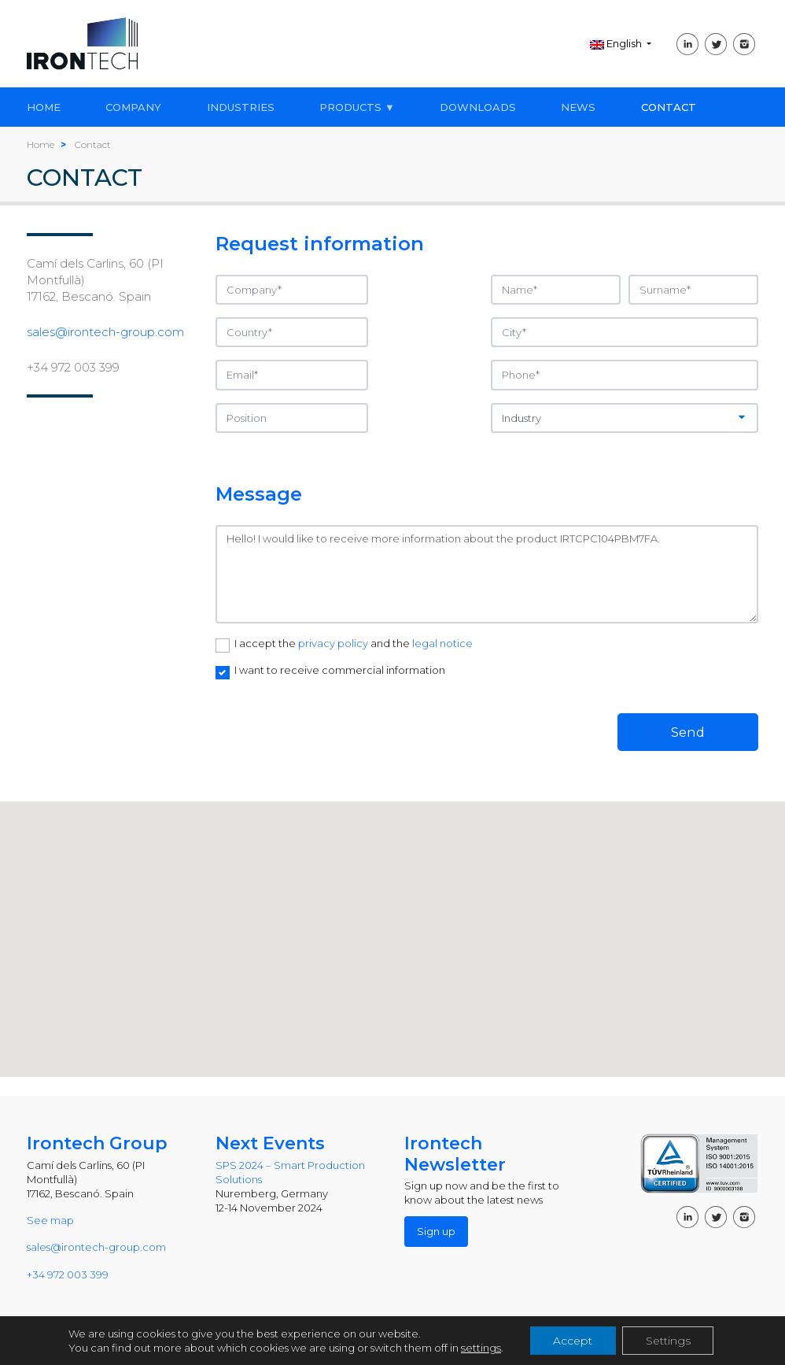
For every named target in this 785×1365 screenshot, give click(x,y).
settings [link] (480, 1347)
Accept (572, 1341)
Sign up (436, 1231)
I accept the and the (353, 643)
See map (50, 1220)
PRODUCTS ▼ (357, 107)
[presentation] (335, 720)
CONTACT (668, 107)
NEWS (578, 107)
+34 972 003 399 (73, 367)
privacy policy (334, 643)
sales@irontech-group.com (105, 331)
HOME (44, 107)
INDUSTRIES (241, 107)
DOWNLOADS (478, 107)
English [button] (617, 43)
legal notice (442, 643)
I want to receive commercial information (339, 670)
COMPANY (133, 107)
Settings (667, 1341)
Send (688, 732)
